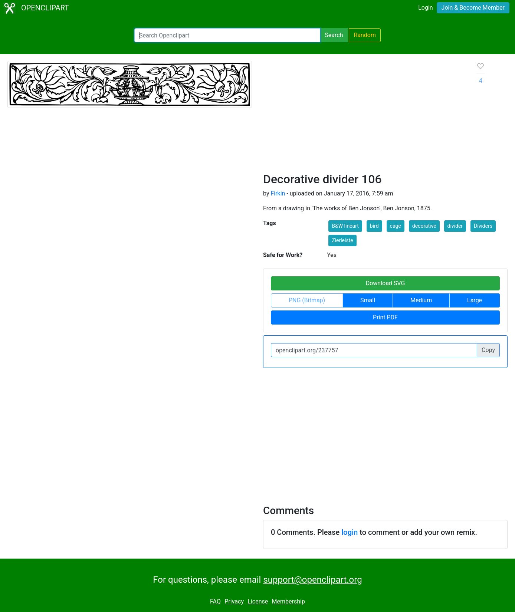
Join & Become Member (473, 7)
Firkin (277, 193)
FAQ (215, 601)
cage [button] (395, 226)
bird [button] (374, 226)
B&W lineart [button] (345, 226)
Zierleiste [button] (342, 240)
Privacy (234, 601)
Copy (488, 349)
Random (365, 35)
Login (425, 7)
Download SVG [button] (385, 283)
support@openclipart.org (312, 580)
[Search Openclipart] (227, 35)
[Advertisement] (364, 116)
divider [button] (455, 226)
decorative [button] (424, 226)
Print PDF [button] (385, 317)
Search (334, 35)
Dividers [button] (483, 226)
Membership (288, 601)
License (257, 601)
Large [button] (474, 300)
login (349, 532)
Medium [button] (421, 300)
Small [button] (367, 300)
